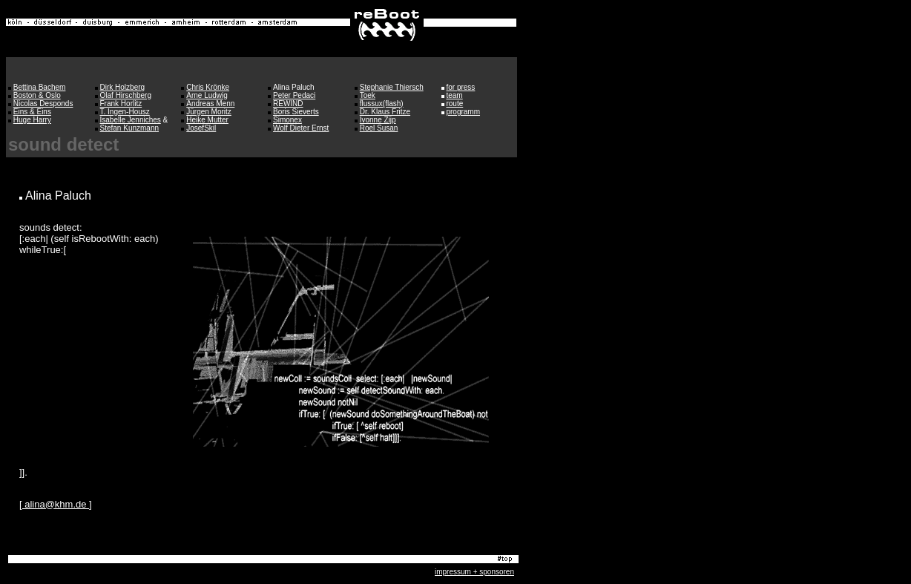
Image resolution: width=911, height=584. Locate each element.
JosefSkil (201, 128)
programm (463, 112)
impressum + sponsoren (474, 572)
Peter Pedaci (294, 95)
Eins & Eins (32, 112)
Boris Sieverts (296, 112)
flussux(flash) (382, 103)
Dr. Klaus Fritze (385, 112)
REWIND (288, 103)
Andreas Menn (210, 103)
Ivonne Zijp (378, 120)
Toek (367, 95)
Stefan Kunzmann (129, 128)
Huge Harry (32, 120)
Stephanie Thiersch (392, 87)
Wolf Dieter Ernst (301, 128)
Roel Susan (379, 128)
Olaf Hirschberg (125, 95)
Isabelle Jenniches (130, 120)
